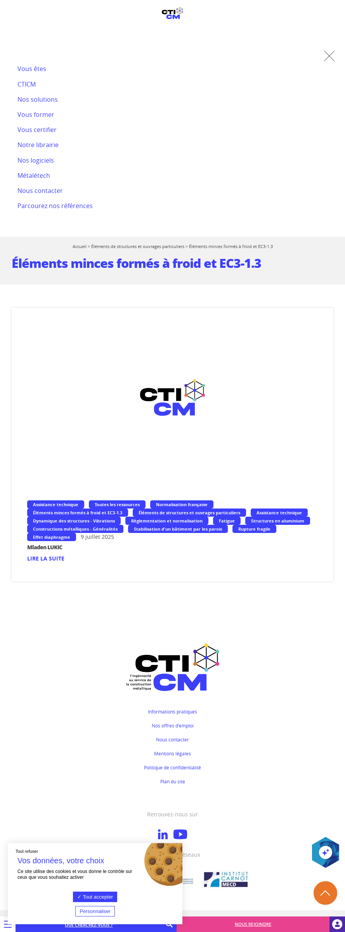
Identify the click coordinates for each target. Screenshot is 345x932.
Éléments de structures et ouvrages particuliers (137, 246)
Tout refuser (27, 851)
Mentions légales (172, 753)
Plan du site (172, 781)
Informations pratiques (172, 711)
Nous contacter (172, 739)
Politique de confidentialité (172, 767)
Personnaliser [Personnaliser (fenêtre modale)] (95, 911)
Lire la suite (45, 558)
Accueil (80, 246)
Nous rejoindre (253, 924)
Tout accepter (95, 897)
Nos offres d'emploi (173, 725)
